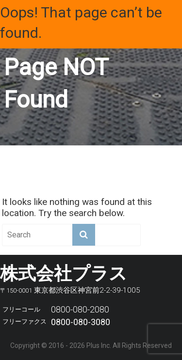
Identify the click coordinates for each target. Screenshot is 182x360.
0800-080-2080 (80, 309)
